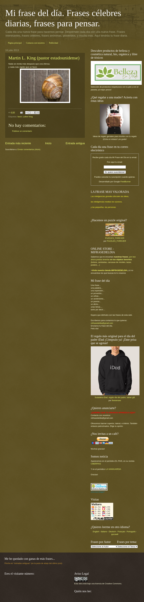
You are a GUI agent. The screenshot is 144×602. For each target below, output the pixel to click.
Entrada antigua (75, 143)
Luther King (28, 116)
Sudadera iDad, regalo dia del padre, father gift (115, 397)
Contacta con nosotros (35, 43)
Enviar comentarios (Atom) (29, 149)
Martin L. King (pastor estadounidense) (44, 57)
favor (20, 116)
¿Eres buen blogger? (98, 492)
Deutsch (112, 531)
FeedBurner (125, 181)
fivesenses (116, 400)
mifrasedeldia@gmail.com (102, 323)
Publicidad (53, 43)
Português (131, 531)
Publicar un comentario (22, 131)
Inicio (48, 143)
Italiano (104, 531)
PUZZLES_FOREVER (114, 238)
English (96, 531)
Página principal (15, 43)
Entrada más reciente (18, 143)
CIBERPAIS (96, 464)
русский (114, 534)
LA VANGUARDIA (113, 469)
